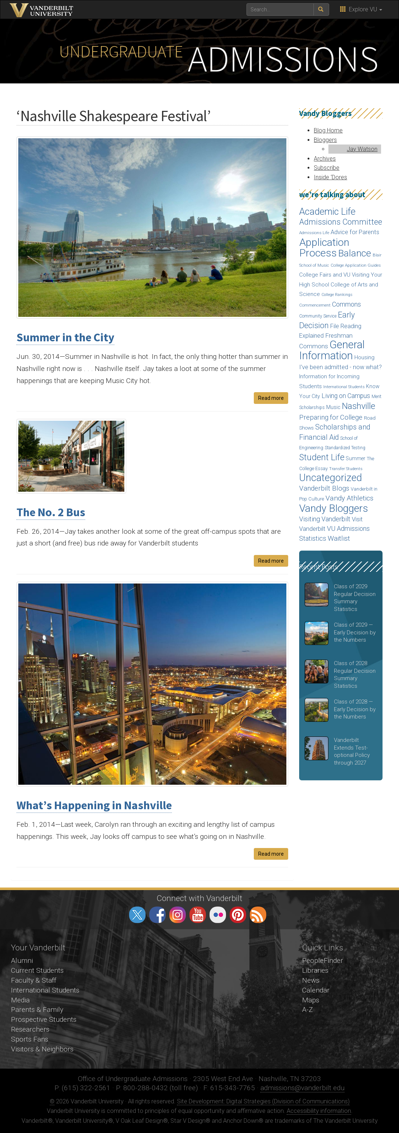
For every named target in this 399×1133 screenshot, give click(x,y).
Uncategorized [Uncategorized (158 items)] (330, 478)
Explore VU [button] (361, 9)
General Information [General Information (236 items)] (332, 350)
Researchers (30, 1029)
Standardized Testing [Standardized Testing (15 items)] (345, 447)
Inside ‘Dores (330, 177)
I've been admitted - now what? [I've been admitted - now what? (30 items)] (340, 367)
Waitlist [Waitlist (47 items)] (339, 538)
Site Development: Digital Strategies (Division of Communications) (263, 1101)
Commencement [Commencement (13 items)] (315, 305)
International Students (45, 990)
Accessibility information (319, 1110)
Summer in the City (65, 337)
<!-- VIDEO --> (199, 991)
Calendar (316, 990)
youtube (197, 915)
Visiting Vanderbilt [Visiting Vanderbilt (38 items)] (324, 519)
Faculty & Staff (33, 980)
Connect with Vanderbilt (199, 898)
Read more (271, 398)
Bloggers (325, 139)
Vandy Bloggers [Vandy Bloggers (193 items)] (333, 508)
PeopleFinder (322, 960)
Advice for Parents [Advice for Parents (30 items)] (355, 232)
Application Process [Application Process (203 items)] (324, 247)
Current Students (37, 970)
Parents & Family (37, 1009)
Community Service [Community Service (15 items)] (317, 316)
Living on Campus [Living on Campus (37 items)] (345, 395)
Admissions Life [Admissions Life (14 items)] (314, 232)
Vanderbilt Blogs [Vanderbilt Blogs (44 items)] (324, 488)
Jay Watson (362, 149)
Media (20, 1000)
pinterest (238, 915)
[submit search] (321, 9)
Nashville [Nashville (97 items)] (358, 406)
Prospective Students (43, 1019)
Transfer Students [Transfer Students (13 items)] (345, 468)
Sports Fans (29, 1039)
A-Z (307, 1009)
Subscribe (326, 167)
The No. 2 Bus (50, 512)
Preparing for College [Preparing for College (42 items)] (330, 417)
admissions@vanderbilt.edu (302, 1088)
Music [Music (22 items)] (333, 407)
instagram (177, 915)
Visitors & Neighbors (42, 1049)
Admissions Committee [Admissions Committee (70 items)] (340, 221)
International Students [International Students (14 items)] (344, 386)
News (310, 980)
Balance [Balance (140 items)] (354, 253)
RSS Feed (258, 915)
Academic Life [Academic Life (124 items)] (327, 211)
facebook (157, 915)
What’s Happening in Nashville (94, 805)
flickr (218, 915)
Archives (325, 158)
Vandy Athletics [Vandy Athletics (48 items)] (349, 498)
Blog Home (328, 130)
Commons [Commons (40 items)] (346, 304)
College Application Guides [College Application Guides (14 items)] (356, 265)
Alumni (22, 960)
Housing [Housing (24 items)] (364, 357)
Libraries (315, 970)
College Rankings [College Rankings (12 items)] (337, 294)
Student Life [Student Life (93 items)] (322, 457)
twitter (137, 915)
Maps (310, 1000)
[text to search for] (280, 9)
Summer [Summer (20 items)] (355, 458)
